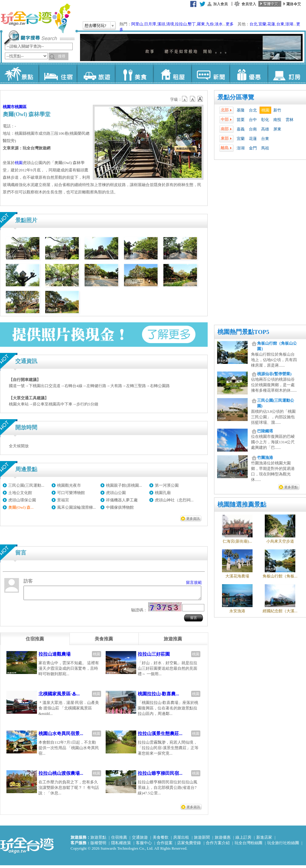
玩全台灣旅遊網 (35, 18)
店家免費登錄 (189, 845)
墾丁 (192, 24)
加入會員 (220, 4)
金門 (253, 148)
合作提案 (165, 845)
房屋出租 (181, 840)
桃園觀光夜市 (69, 485)
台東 (280, 24)
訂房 (287, 73)
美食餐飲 (161, 840)
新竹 (277, 110)
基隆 (241, 110)
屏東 (277, 129)
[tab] (34, 641)
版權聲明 (98, 845)
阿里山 (137, 24)
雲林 (289, 119)
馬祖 (265, 148)
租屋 (172, 73)
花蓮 (271, 24)
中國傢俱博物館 (120, 507)
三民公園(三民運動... (26, 485)
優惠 (248, 73)
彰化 (265, 119)
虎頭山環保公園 (22, 500)
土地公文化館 (20, 492)
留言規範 (194, 582)
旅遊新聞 (202, 840)
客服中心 (144, 845)
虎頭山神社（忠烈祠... (174, 500)
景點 (19, 73)
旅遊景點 (98, 840)
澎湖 (289, 24)
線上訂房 (243, 840)
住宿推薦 (119, 840)
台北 (253, 24)
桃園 (265, 110)
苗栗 (241, 119)
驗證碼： (139, 612)
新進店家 (264, 840)
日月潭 (150, 24)
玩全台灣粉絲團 (248, 845)
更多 (230, 24)
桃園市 (9, 106)
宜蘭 (262, 24)
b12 (185, 99)
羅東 (201, 24)
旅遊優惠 (223, 840)
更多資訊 (193, 518)
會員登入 (249, 4)
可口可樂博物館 (71, 492)
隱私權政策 (121, 845)
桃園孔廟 (163, 492)
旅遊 (96, 73)
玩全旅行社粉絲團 (283, 845)
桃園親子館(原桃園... (124, 485)
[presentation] (34, 641)
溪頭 (161, 24)
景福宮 (63, 500)
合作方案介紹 (218, 845)
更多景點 (291, 487)
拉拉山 (181, 24)
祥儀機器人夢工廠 (122, 500)
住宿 (57, 73)
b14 (200, 99)
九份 (210, 24)
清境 (170, 24)
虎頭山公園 (116, 492)
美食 (134, 73)
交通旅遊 (140, 840)
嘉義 (241, 129)
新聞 (210, 73)
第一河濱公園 (167, 485)
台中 (253, 119)
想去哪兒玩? (95, 25)
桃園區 (21, 106)
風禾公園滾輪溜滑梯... (76, 507)
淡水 (219, 24)
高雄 (265, 129)
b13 (193, 99)
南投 (277, 119)
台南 (253, 129)
